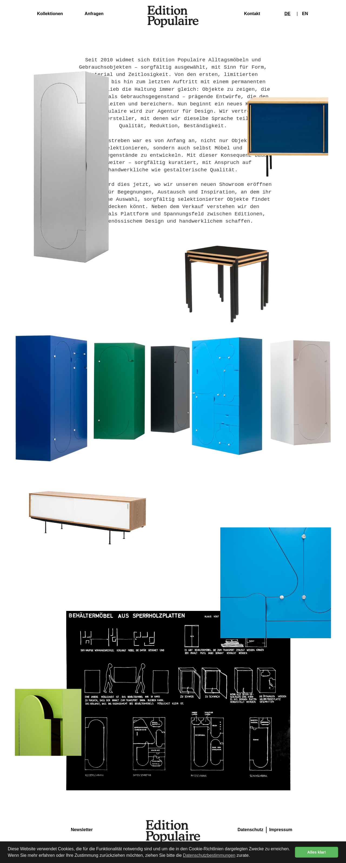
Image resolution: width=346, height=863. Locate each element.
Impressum (280, 829)
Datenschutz (250, 829)
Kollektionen (50, 13)
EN (305, 13)
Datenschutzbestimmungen (209, 855)
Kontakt (252, 13)
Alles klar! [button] (316, 852)
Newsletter (82, 829)
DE (287, 13)
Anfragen (94, 13)
